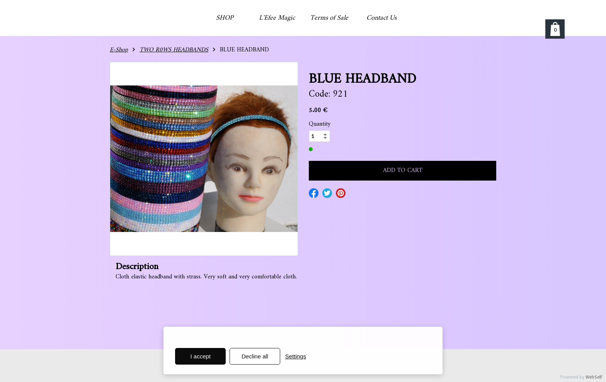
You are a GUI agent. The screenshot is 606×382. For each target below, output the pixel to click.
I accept (201, 356)
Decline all (255, 356)
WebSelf (594, 377)
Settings (295, 356)
